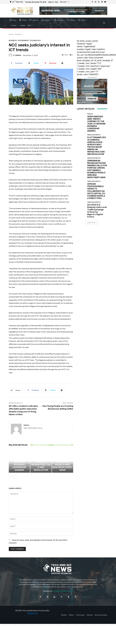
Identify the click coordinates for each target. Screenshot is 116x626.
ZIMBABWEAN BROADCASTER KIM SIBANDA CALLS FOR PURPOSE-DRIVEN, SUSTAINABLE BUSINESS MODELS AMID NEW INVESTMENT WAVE (62, 467)
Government (23, 40)
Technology (35, 40)
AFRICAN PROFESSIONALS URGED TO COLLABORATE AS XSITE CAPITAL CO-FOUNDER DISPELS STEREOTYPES (96, 163)
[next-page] (14, 479)
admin (18, 55)
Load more (92, 184)
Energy (19, 463)
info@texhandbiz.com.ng (63, 593)
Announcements (40, 461)
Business (18, 34)
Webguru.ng (32, 615)
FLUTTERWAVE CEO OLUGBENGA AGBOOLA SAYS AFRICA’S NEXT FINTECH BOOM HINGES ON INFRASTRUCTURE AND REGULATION (41, 468)
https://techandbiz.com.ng (33, 428)
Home (11, 34)
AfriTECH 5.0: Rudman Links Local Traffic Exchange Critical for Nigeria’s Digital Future (96, 175)
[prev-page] (10, 479)
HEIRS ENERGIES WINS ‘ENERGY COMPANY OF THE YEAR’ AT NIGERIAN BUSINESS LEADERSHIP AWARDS (19, 469)
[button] (104, 22)
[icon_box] (64, 2)
